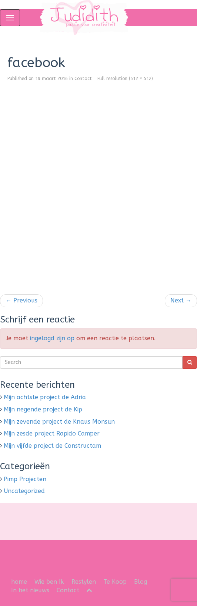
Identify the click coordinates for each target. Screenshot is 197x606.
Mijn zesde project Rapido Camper (52, 433)
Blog (140, 581)
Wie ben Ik (49, 581)
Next (180, 300)
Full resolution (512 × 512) (125, 78)
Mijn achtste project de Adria (45, 397)
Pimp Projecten (25, 479)
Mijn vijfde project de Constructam (52, 445)
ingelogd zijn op (52, 338)
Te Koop (115, 581)
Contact (83, 78)
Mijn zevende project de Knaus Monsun (59, 421)
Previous (21, 300)
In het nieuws (30, 590)
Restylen (83, 581)
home (19, 581)
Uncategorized (24, 490)
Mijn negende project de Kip (43, 409)
